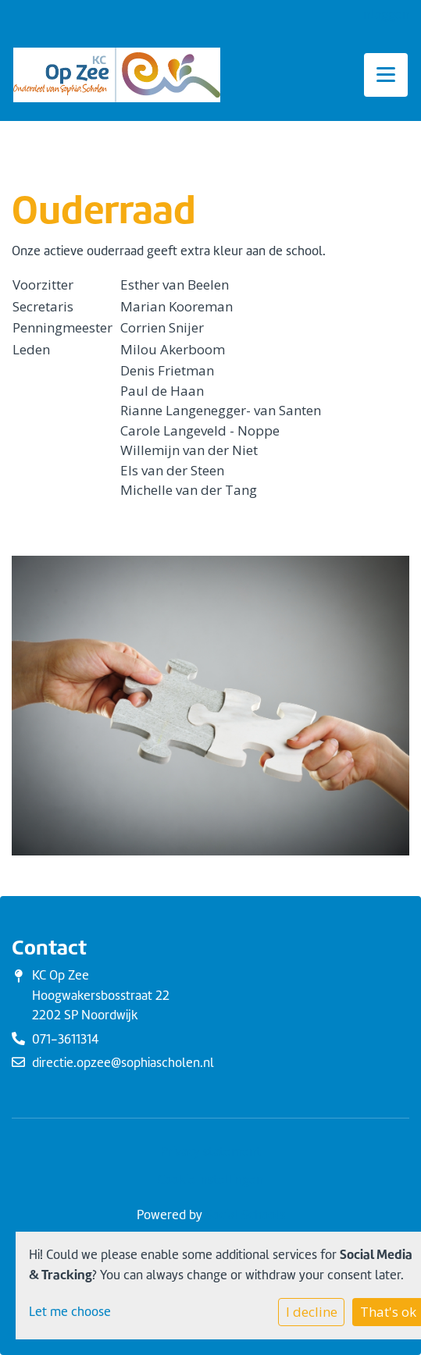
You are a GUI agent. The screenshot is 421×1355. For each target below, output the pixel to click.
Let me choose (70, 1311)
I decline (311, 1312)
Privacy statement (211, 1151)
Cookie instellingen (210, 1180)
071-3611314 (65, 1039)
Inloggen (384, 14)
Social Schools (245, 1215)
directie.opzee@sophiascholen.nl (123, 1062)
